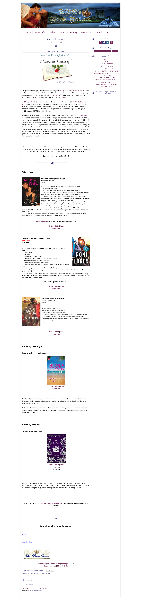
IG (73, 564)
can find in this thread (75, 408)
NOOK (56, 226)
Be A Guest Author (107, 66)
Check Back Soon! (56, 42)
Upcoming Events (106, 82)
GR (48, 564)
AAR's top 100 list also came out (33, 102)
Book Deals (102, 32)
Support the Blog (68, 32)
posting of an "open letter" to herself (71, 91)
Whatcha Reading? (45, 573)
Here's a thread (41, 222)
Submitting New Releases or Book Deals (106, 74)
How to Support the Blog (106, 71)
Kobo (62, 226)
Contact (106, 61)
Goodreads (56, 228)
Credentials (106, 87)
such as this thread (53, 95)
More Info (40, 32)
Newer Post (27, 588)
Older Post (37, 588)
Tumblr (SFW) (55, 564)
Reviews (52, 32)
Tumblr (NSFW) (66, 564)
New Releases (87, 32)
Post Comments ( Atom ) (36, 590)
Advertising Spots (106, 69)
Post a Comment (29, 584)
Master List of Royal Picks (106, 80)
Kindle (51, 226)
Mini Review (30, 573)
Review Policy (106, 64)
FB (45, 564)
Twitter (40, 564)
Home (28, 32)
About (106, 59)
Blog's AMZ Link (62, 566)
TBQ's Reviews (37, 573)
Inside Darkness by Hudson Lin (51, 503)
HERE (64, 97)
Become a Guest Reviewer (106, 77)
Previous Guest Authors (106, 84)
